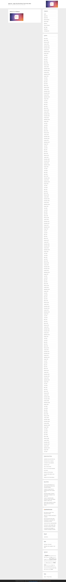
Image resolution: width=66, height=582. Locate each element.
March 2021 (46, 153)
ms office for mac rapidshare (49, 462)
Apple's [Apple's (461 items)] (50, 555)
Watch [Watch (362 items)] (45, 569)
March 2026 (46, 40)
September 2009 (47, 402)
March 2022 (46, 130)
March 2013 (46, 323)
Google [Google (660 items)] (45, 559)
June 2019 (45, 187)
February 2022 (46, 132)
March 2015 (46, 283)
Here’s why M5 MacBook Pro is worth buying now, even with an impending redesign (49, 486)
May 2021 (45, 149)
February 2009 (46, 415)
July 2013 (45, 315)
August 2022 (46, 121)
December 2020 (47, 159)
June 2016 (45, 255)
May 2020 (45, 172)
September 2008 (47, 425)
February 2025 (46, 64)
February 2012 (46, 347)
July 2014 (45, 293)
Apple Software (46, 19)
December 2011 (46, 351)
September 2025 (47, 51)
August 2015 (46, 274)
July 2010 (45, 383)
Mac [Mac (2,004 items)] (47, 562)
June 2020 (46, 170)
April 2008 (46, 434)
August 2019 (46, 183)
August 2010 (46, 381)
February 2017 (46, 240)
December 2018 (46, 198)
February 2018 (46, 217)
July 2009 (45, 406)
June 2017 (45, 232)
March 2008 (46, 436)
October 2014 (46, 287)
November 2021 (46, 138)
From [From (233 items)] (55, 557)
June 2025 (46, 57)
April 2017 (45, 236)
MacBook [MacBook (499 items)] (49, 562)
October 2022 (46, 117)
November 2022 (47, 115)
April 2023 (46, 106)
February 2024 (46, 87)
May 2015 (45, 279)
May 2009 (45, 410)
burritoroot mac (46, 464)
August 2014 (46, 291)
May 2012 (45, 342)
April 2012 (45, 344)
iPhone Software (47, 25)
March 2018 (46, 215)
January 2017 (46, 242)
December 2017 (46, 221)
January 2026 (46, 44)
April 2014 (45, 298)
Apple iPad (46, 17)
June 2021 (45, 147)
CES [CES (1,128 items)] (44, 557)
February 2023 (46, 110)
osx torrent (46, 470)
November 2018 (46, 200)
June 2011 (45, 362)
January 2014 (46, 304)
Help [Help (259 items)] (46, 559)
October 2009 (46, 400)
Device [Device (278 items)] (49, 557)
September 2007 (47, 447)
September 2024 (47, 74)
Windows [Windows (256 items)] (47, 569)
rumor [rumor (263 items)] (53, 566)
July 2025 (45, 55)
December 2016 (46, 244)
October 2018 (46, 202)
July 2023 (45, 100)
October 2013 (46, 310)
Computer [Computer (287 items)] (47, 557)
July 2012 (45, 338)
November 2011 (46, 353)
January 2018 (46, 219)
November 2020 (47, 161)
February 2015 (46, 285)
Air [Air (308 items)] (44, 555)
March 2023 (46, 108)
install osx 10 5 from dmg (48, 472)
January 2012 (46, 349)
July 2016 (45, 253)
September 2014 (47, 289)
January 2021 (46, 157)
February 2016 (46, 262)
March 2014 (46, 300)
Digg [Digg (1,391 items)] (51, 557)
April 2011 (45, 366)
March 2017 (46, 238)
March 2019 (46, 193)
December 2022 (47, 113)
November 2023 (47, 93)
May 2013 (45, 319)
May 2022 (45, 127)
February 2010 (46, 393)
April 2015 (45, 281)
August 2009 (46, 404)
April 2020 (46, 174)
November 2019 (46, 178)
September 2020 (47, 164)
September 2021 (47, 142)
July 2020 (45, 168)
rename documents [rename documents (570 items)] (50, 566)
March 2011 (46, 368)
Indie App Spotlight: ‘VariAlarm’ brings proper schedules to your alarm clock (49, 495)
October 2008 (46, 423)
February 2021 (46, 155)
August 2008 (46, 427)
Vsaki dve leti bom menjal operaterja (50, 523)
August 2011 (46, 359)
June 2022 (46, 125)
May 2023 (45, 104)
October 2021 (46, 140)
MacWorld (45, 29)
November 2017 (46, 223)
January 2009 (46, 417)
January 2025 (46, 66)
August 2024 (46, 76)
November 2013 (46, 308)
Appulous (45, 23)
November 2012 (46, 330)
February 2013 (46, 325)
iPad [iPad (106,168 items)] (50, 559)
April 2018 (45, 213)
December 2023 (47, 91)
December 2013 (46, 306)
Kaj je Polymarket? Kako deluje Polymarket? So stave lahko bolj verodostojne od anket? (49, 520)
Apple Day (46, 15)
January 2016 (46, 264)
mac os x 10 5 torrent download (49, 468)
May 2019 (45, 189)
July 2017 (45, 230)
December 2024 (47, 68)
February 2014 (46, 302)
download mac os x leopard (48, 460)
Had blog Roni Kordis (48, 509)
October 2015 (46, 270)
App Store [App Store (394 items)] (52, 555)
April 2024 (46, 83)
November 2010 (46, 376)
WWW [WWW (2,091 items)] (52, 569)
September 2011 (46, 357)
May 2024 (45, 81)
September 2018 (47, 204)
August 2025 (46, 53)
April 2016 (45, 259)
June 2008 (46, 430)
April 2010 (45, 389)
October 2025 (46, 49)
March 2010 (46, 391)
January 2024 (46, 89)
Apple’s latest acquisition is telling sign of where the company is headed (49, 503)
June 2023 (46, 102)
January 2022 (46, 134)
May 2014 (45, 296)
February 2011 (46, 370)
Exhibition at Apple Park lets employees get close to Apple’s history (49, 490)
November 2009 (47, 398)
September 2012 (47, 334)
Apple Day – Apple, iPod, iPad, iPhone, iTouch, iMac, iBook (19, 3)
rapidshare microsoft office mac (49, 459)
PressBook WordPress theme (46, 580)
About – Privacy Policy (48, 576)
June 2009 (46, 408)
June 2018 (45, 210)
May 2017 (45, 234)
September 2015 (47, 272)
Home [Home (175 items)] (48, 559)
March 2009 (46, 413)
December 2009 (47, 396)
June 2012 (45, 340)
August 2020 (46, 166)
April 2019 (45, 191)
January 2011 (46, 372)
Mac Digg (45, 27)
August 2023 (46, 98)
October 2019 (46, 179)
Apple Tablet (46, 21)
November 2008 (47, 421)
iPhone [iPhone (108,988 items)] (54, 559)
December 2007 (46, 442)
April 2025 (46, 61)
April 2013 (45, 321)
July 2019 (45, 185)
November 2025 (47, 47)
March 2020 (46, 176)
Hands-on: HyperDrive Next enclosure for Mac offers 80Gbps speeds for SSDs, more (49, 499)
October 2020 (46, 162)
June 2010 (45, 385)
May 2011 (45, 364)
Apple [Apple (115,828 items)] (46, 555)
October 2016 (46, 247)
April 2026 (46, 38)
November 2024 (47, 70)
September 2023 (47, 96)
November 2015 (46, 268)
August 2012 (46, 336)
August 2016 (46, 251)
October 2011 (46, 355)
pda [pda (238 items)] (46, 566)
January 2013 (46, 327)
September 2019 (47, 181)
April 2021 (45, 151)
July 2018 (45, 208)
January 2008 (46, 440)
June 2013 (45, 317)
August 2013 (46, 313)
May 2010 (45, 387)
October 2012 (46, 332)
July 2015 (45, 276)
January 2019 (46, 196)
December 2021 (46, 136)
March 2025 (46, 62)
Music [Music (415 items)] (45, 566)
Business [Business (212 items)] (55, 555)
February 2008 (46, 438)
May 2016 (45, 257)
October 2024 (46, 72)
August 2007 (46, 449)
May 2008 (45, 432)
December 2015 (46, 266)
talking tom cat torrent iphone (49, 477)
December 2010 (46, 374)
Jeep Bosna (46, 536)
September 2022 (47, 119)
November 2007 (47, 444)
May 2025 (45, 59)
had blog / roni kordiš (47, 544)
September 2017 (47, 227)
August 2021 (46, 144)
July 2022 (45, 123)
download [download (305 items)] (53, 557)
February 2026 (46, 42)
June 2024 (46, 79)
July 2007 (45, 451)
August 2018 (46, 206)
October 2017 (46, 225)
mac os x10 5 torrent (47, 466)
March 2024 (46, 85)
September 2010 (47, 379)
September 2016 (47, 249)
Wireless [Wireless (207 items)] (49, 569)
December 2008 (47, 419)
